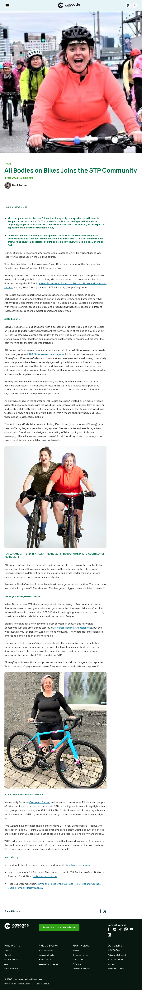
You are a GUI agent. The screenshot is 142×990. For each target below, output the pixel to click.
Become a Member (80, 955)
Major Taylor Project (116, 959)
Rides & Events (48, 945)
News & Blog (20, 206)
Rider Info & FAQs (46, 959)
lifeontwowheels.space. (78, 865)
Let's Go (111, 964)
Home (8, 206)
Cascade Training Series (48, 964)
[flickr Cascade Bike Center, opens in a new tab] (114, 929)
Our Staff (8, 955)
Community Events (46, 955)
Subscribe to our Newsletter (59, 927)
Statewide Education (116, 968)
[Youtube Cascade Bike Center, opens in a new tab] (131, 929)
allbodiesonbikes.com (45, 876)
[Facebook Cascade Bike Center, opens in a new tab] (109, 929)
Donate (76, 950)
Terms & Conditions (26, 984)
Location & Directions (12, 959)
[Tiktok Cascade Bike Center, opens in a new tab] (120, 929)
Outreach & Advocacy (115, 948)
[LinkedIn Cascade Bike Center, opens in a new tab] (109, 934)
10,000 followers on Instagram (46, 354)
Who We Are (12, 945)
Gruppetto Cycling (39, 802)
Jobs (6, 964)
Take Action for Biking (81, 968)
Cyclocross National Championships (72, 627)
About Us (8, 950)
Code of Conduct (42, 984)
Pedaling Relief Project (117, 955)
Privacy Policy (10, 984)
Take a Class (78, 959)
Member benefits (11, 968)
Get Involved (81, 945)
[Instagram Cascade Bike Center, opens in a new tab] (126, 929)
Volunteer (77, 964)
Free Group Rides (46, 950)
